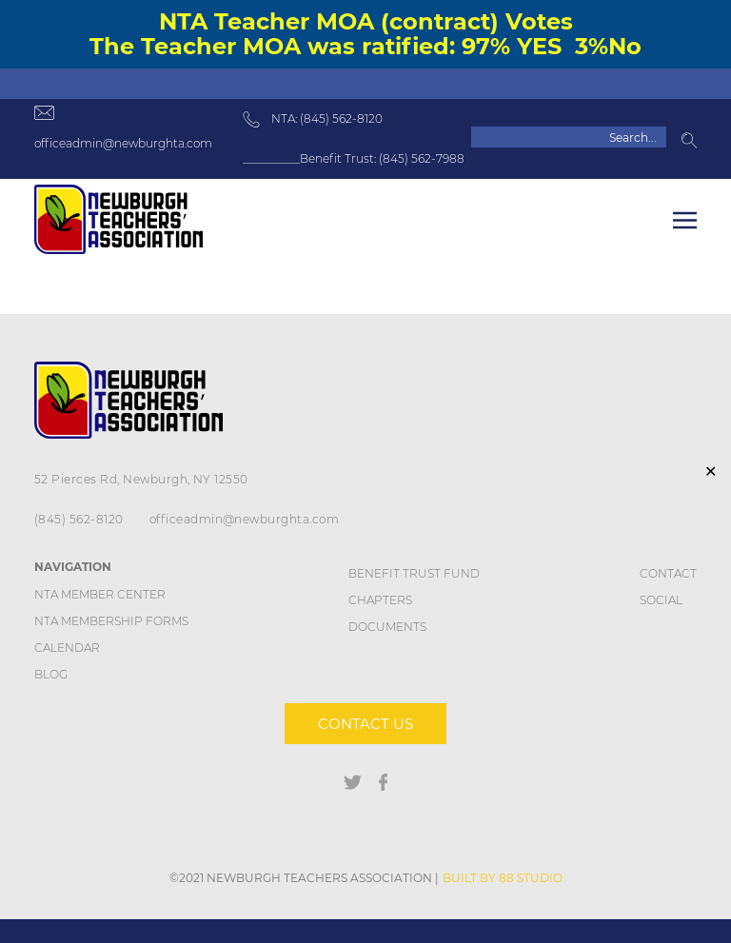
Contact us (365, 724)
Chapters (380, 600)
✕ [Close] (710, 471)
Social (661, 600)
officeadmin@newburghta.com (123, 143)
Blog (51, 674)
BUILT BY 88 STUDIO (503, 878)
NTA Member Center (100, 594)
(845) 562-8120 (79, 519)
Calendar (67, 647)
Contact (668, 573)
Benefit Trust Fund (414, 573)
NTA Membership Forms (111, 621)
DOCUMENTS (387, 626)
